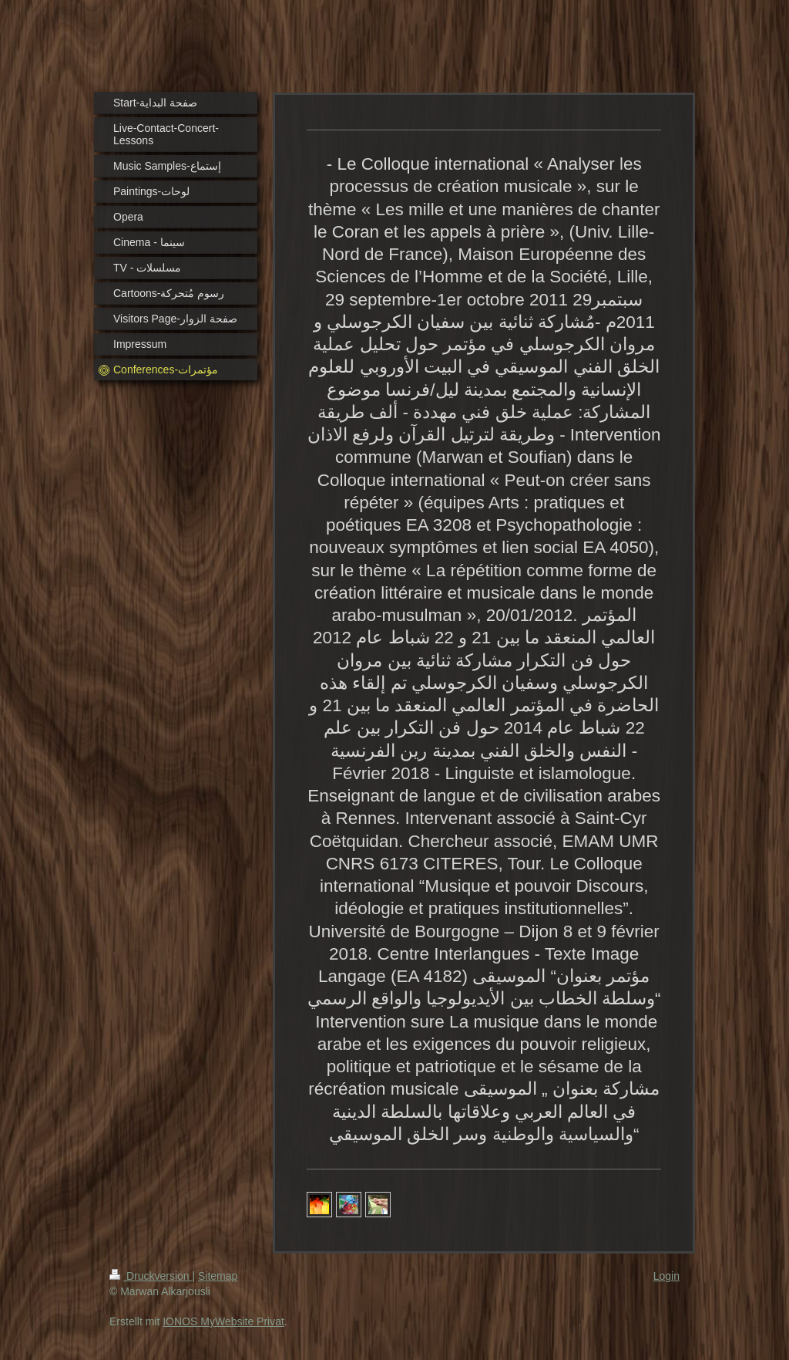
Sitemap (217, 1276)
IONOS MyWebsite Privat (223, 1321)
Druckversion (150, 1276)
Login (666, 1276)
